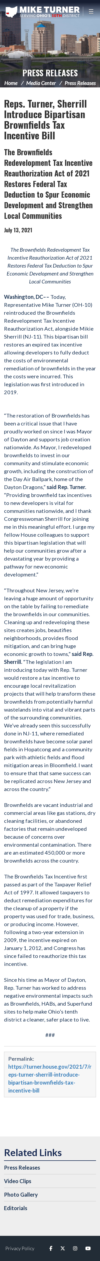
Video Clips (17, 1181)
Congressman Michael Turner (42, 12)
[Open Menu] (91, 11)
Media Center (41, 83)
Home (10, 83)
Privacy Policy (19, 1248)
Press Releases (50, 73)
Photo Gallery (21, 1194)
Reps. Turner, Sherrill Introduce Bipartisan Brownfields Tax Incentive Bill (45, 119)
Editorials (15, 1208)
